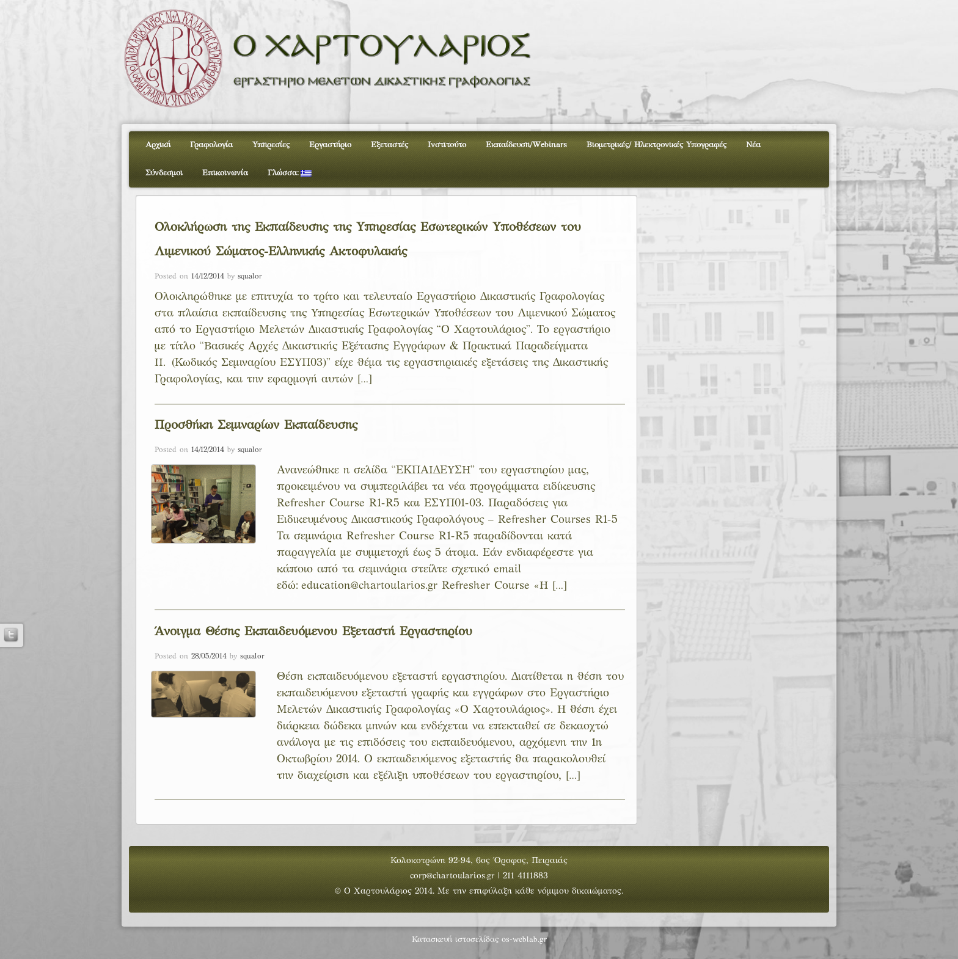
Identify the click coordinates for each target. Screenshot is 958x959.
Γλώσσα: (290, 173)
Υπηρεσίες (271, 145)
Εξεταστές (389, 145)
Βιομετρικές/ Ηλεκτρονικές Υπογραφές (656, 145)
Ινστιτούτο (447, 145)
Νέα (753, 145)
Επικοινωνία (225, 173)
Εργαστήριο (330, 145)
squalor (250, 276)
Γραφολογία (211, 145)
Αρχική (157, 145)
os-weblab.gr (524, 940)
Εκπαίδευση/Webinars (526, 145)
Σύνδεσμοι (164, 173)
